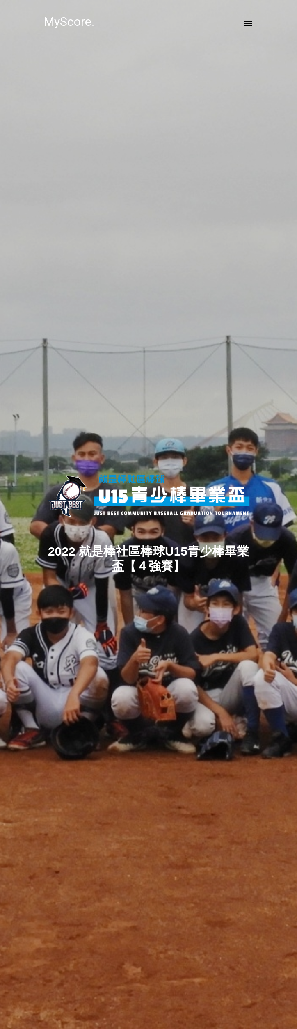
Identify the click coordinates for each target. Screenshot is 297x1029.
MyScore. (69, 21)
